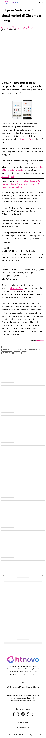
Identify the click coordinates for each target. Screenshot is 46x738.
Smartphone (7, 352)
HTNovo (23, 735)
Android (5, 176)
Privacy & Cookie (26, 687)
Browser (27, 347)
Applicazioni (16, 347)
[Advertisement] (23, 56)
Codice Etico (30, 701)
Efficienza (6, 350)
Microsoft (40, 340)
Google (23, 139)
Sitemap (36, 687)
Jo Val (4, 30)
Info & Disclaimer (13, 687)
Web (24, 352)
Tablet (17, 352)
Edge (35, 347)
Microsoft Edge (16, 288)
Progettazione (34, 350)
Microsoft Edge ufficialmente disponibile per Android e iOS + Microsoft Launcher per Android (21, 184)
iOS (12, 176)
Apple (31, 139)
